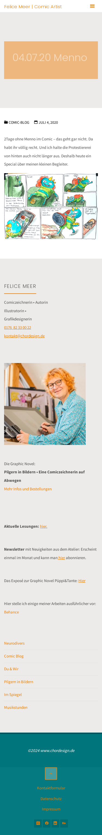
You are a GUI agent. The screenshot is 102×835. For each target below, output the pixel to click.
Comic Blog (14, 656)
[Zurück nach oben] (51, 773)
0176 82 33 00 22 (17, 327)
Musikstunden (15, 707)
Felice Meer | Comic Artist (33, 6)
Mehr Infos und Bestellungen (28, 488)
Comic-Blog (19, 122)
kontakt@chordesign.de (24, 335)
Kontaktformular (51, 787)
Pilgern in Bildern (18, 681)
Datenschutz (51, 798)
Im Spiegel (13, 694)
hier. (43, 526)
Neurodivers (14, 643)
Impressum (51, 809)
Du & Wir (11, 668)
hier (61, 557)
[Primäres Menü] (92, 6)
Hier (81, 580)
